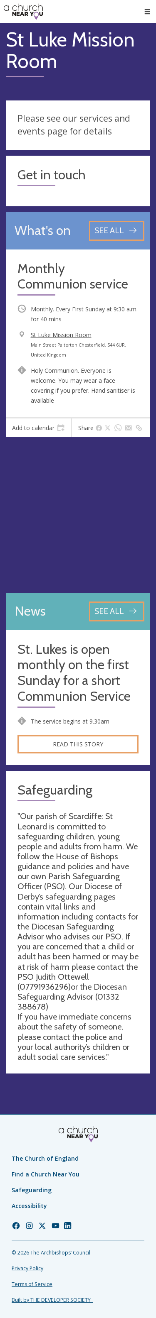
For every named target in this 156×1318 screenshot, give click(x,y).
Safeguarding (32, 1190)
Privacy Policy (27, 1268)
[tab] (38, 428)
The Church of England (45, 1158)
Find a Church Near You (45, 1174)
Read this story (78, 744)
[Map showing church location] (78, 515)
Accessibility (29, 1206)
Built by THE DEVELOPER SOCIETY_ (52, 1299)
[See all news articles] (116, 611)
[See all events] (116, 230)
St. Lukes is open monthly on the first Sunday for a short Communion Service (74, 673)
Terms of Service (32, 1284)
